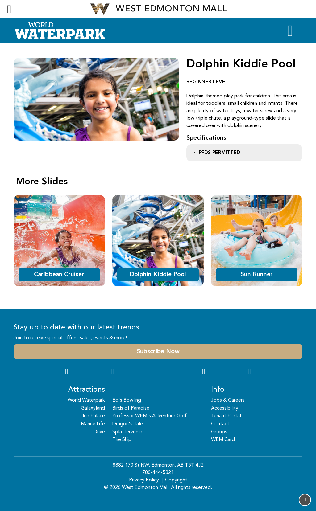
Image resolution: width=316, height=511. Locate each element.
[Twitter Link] (158, 372)
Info (217, 390)
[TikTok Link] (249, 372)
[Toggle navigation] (9, 9)
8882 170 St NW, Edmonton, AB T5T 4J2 (158, 465)
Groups (219, 432)
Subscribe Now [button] (158, 352)
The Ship (121, 439)
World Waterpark (86, 400)
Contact (220, 424)
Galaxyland (93, 408)
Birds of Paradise (130, 408)
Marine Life (93, 424)
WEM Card (223, 439)
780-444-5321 (158, 472)
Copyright (176, 480)
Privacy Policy (144, 480)
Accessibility (224, 408)
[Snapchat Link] (112, 372)
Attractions (86, 390)
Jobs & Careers (228, 400)
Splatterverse (127, 432)
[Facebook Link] (21, 372)
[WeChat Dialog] (203, 372)
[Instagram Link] (66, 372)
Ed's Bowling (126, 400)
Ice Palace (94, 416)
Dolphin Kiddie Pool (158, 275)
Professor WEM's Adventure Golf (149, 416)
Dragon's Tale (127, 424)
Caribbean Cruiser (59, 275)
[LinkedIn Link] (295, 372)
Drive (99, 432)
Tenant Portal (226, 416)
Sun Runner (257, 275)
